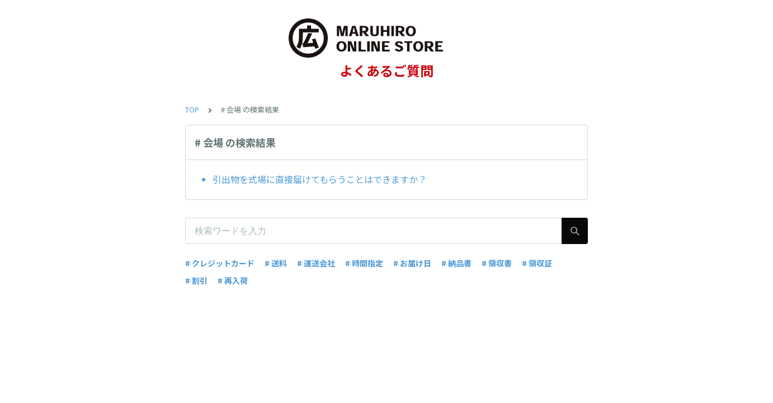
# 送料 (276, 263)
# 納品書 (456, 263)
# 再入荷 (233, 280)
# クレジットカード (219, 263)
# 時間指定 (364, 263)
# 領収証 (537, 263)
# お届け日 (412, 263)
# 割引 (196, 280)
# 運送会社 (316, 263)
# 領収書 (497, 263)
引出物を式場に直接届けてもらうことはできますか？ (320, 179)
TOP (192, 109)
